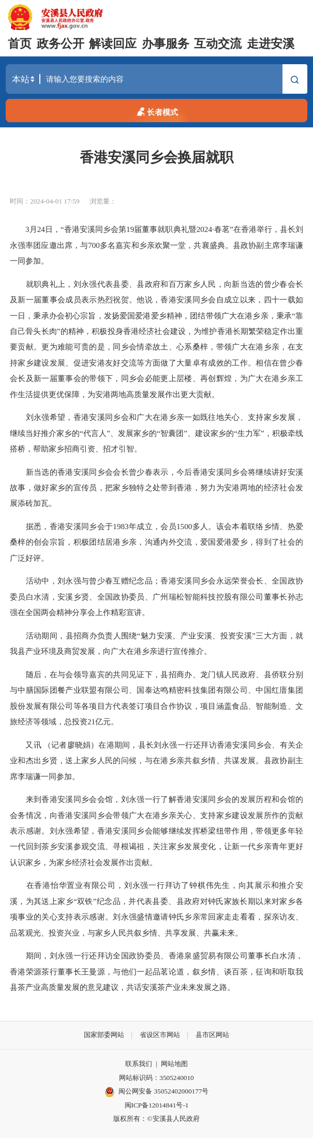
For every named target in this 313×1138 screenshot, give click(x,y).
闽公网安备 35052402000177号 (157, 1092)
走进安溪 (270, 43)
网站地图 (174, 1064)
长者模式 (156, 110)
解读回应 (113, 43)
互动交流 (218, 43)
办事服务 (165, 43)
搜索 (295, 80)
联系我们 (138, 1064)
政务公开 (60, 43)
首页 (20, 43)
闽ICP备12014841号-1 (157, 1105)
